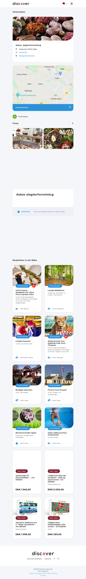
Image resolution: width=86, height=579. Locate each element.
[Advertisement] (43, 169)
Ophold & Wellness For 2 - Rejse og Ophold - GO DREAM (26, 525)
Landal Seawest (23, 341)
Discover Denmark (34, 558)
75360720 (23, 52)
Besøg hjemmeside (26, 56)
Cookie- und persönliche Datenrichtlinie (43, 573)
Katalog (48, 558)
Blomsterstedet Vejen (26, 433)
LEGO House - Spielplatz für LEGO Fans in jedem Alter (25, 292)
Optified (43, 575)
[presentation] (69, 123)
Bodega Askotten (24, 390)
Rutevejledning (43, 107)
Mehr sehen (22, 471)
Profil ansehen (23, 286)
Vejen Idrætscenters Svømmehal (57, 434)
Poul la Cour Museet (57, 390)
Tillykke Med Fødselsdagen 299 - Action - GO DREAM (57, 525)
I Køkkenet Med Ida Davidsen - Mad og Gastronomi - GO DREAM (57, 479)
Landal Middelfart (56, 290)
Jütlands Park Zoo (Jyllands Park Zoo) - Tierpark (57, 343)
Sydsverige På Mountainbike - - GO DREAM (25, 478)
